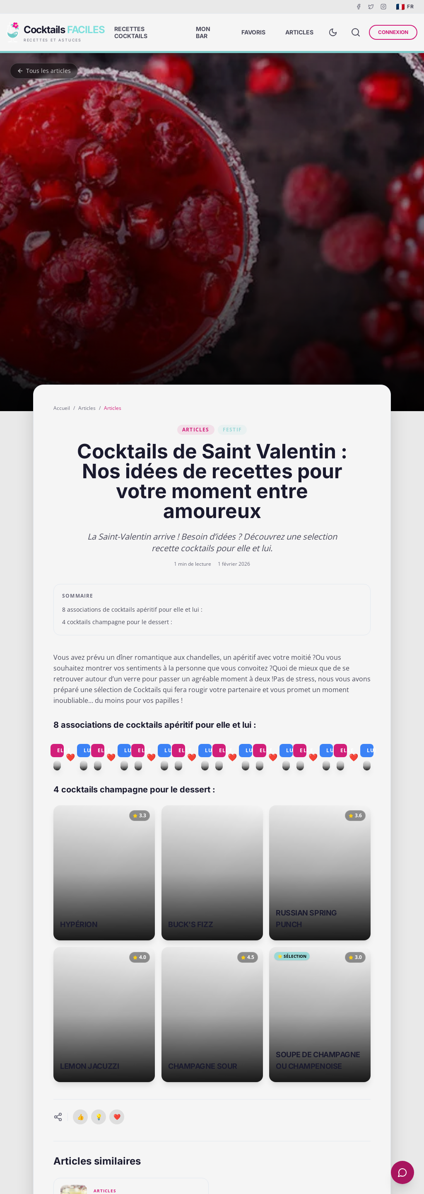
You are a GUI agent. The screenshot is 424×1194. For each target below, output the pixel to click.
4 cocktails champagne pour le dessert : (117, 622)
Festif (232, 429)
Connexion (393, 32)
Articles (87, 408)
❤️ (116, 1117)
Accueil (61, 408)
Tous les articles (44, 71)
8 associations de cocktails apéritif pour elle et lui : (132, 609)
